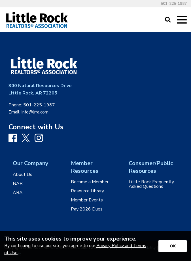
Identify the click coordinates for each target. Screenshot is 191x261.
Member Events (87, 200)
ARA (18, 192)
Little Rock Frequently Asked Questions (151, 184)
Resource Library (87, 191)
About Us (22, 174)
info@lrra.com (35, 112)
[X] (26, 138)
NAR (18, 183)
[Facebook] (13, 138)
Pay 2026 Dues (87, 209)
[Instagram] (39, 138)
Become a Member (90, 182)
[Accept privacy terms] (172, 246)
